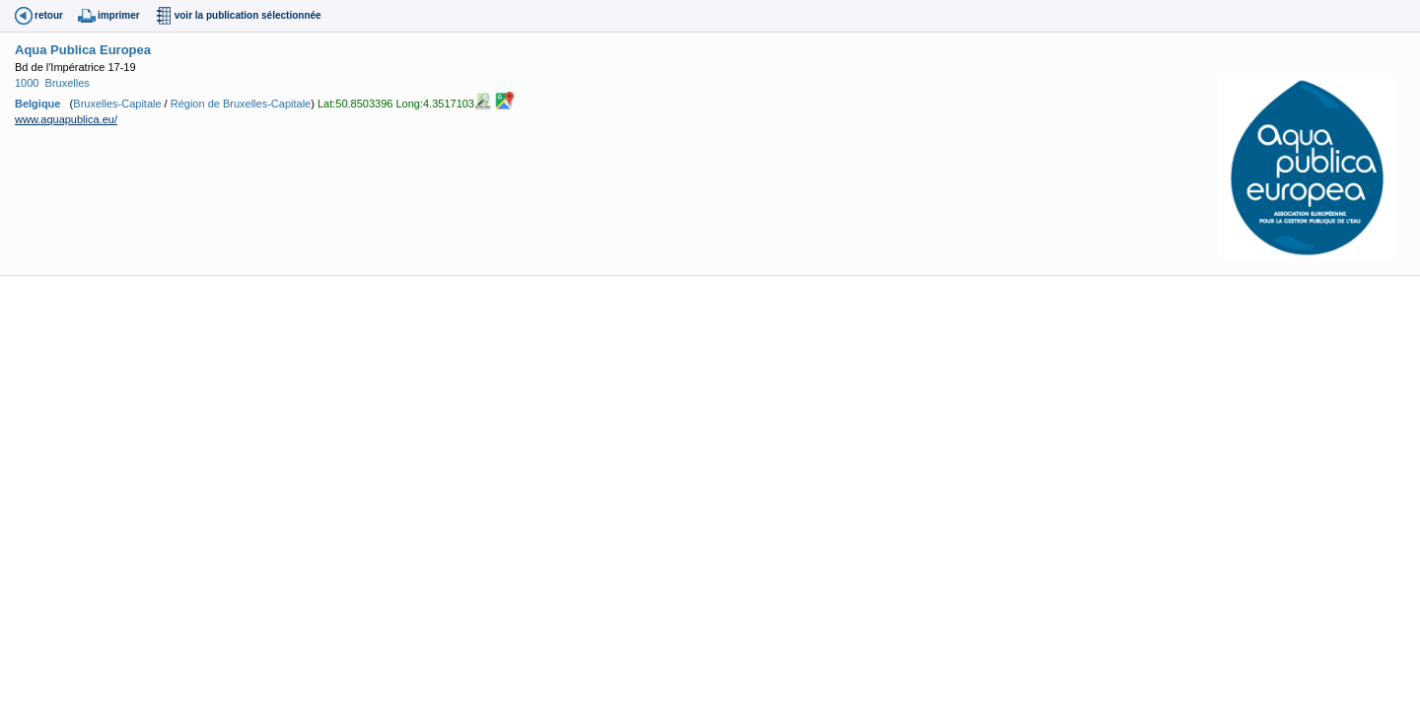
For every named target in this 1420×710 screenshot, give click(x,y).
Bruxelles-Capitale (117, 102)
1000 (26, 83)
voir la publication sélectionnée (248, 15)
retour (49, 15)
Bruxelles (67, 83)
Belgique (37, 102)
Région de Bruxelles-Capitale (241, 102)
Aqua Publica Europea (83, 49)
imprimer (119, 15)
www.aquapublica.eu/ (66, 119)
